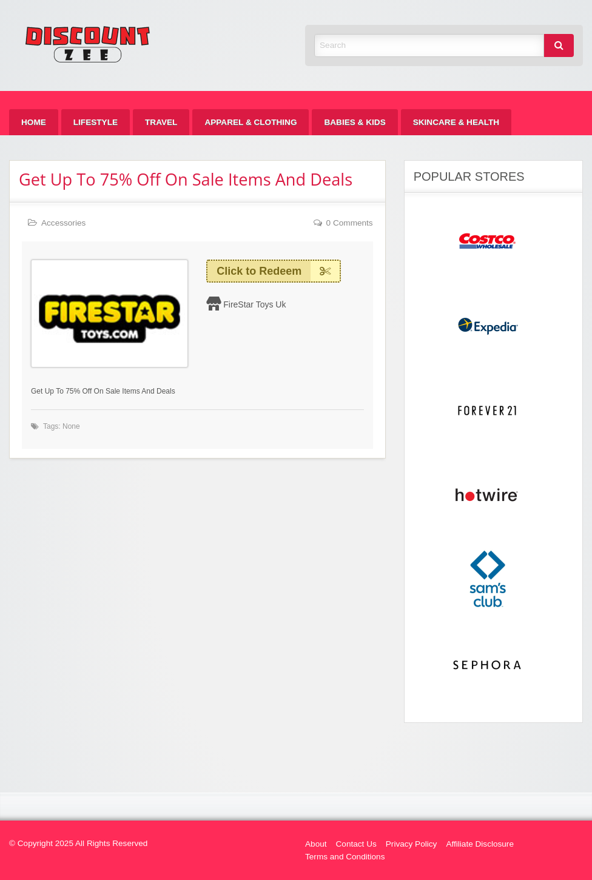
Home (33, 122)
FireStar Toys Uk (254, 304)
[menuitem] (33, 122)
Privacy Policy (411, 843)
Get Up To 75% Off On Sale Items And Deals (185, 179)
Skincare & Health (456, 122)
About (316, 843)
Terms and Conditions (345, 856)
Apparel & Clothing (250, 122)
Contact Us (356, 843)
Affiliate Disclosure (480, 843)
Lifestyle (95, 122)
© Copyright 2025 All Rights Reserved (78, 843)
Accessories (63, 222)
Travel (161, 122)
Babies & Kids (354, 122)
